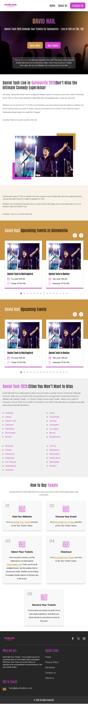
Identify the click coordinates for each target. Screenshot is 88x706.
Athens (8, 417)
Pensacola (9, 454)
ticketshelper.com (14, 564)
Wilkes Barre (54, 458)
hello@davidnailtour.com (20, 688)
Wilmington (54, 462)
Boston (8, 437)
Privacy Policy (51, 662)
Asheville (9, 413)
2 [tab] (24, 293)
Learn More (35, 45)
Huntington (54, 425)
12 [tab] (57, 293)
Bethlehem (9, 429)
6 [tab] (37, 293)
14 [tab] (63, 293)
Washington (54, 454)
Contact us (50, 672)
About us (49, 678)
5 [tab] (34, 293)
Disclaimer (50, 667)
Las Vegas (53, 429)
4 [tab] (31, 293)
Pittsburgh (9, 458)
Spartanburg (10, 466)
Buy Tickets (53, 45)
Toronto (52, 446)
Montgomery (55, 437)
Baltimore (9, 425)
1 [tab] (21, 293)
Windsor (53, 466)
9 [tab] (47, 293)
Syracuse (9, 470)
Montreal (9, 446)
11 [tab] (54, 293)
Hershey (53, 421)
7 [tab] (41, 293)
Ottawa (8, 450)
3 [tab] (27, 293)
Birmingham (10, 433)
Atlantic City (10, 421)
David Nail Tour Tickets (21, 522)
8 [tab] (44, 293)
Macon (52, 433)
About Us (62, 5)
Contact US (77, 5)
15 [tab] (67, 293)
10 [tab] (50, 293)
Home (52, 5)
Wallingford (54, 450)
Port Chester (10, 462)
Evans (52, 413)
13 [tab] (60, 293)
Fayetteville (54, 417)
